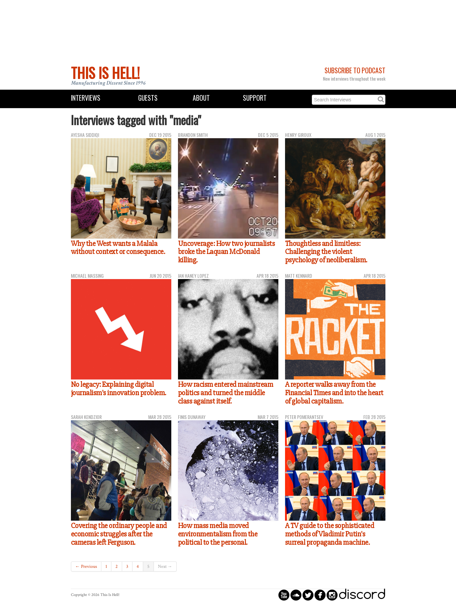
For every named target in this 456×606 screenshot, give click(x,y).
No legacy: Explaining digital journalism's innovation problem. (118, 389)
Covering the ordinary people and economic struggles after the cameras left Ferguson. (119, 534)
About (201, 98)
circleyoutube (283, 595)
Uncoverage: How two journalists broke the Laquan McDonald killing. (226, 252)
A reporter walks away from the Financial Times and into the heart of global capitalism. (334, 393)
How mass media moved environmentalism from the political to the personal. (218, 534)
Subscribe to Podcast (355, 70)
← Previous (86, 567)
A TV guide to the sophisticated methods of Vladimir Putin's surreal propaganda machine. (329, 534)
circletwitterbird (307, 595)
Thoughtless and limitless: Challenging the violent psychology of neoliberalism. (326, 252)
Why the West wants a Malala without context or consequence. (118, 248)
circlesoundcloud (295, 595)
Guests (148, 98)
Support (255, 98)
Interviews (85, 98)
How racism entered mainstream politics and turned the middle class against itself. (225, 393)
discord (362, 595)
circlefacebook (320, 595)
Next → (165, 567)
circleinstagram (332, 595)
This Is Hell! (105, 72)
